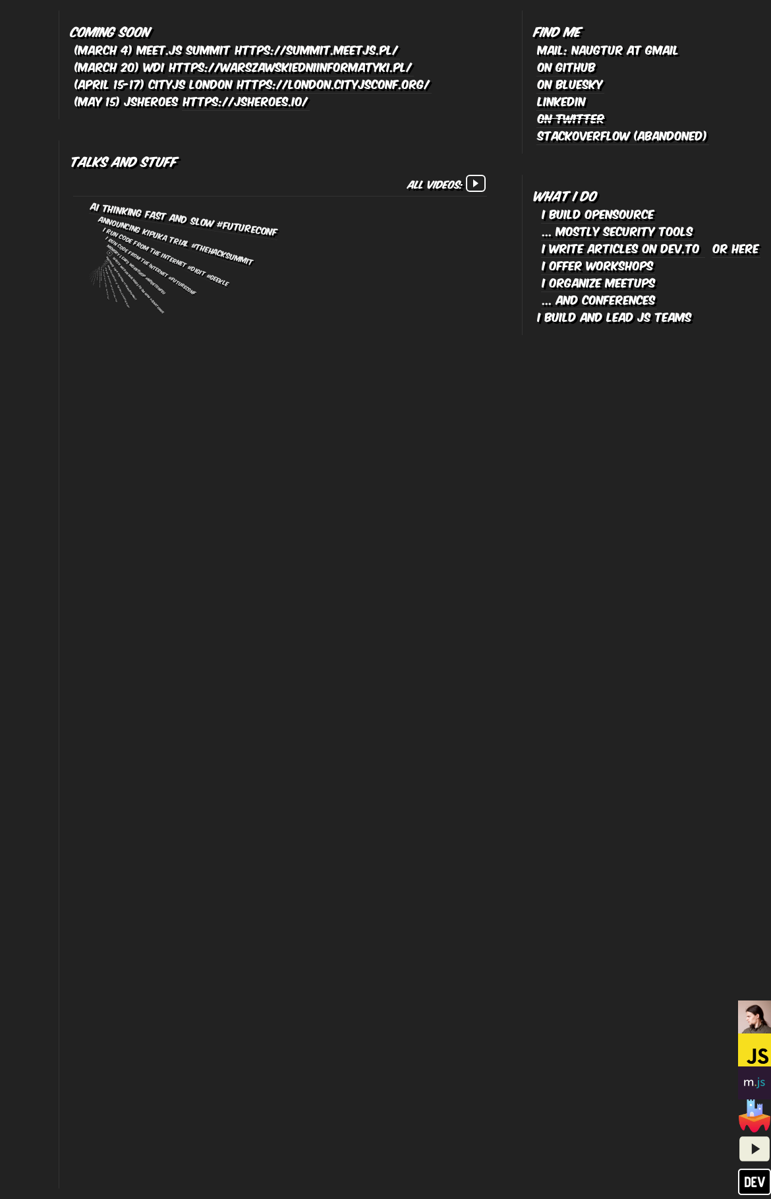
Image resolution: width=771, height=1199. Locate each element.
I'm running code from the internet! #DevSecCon (91, 273)
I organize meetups (599, 281)
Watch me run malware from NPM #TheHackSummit (94, 275)
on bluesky (570, 83)
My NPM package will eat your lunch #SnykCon (91, 269)
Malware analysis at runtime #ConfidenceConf (118, 286)
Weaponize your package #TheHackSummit (121, 278)
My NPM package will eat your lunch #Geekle (91, 269)
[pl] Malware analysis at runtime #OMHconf (95, 277)
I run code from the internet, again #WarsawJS (105, 284)
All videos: (446, 183)
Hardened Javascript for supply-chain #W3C (111, 284)
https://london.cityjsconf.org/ (333, 83)
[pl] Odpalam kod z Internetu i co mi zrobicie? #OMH (91, 272)
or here (736, 247)
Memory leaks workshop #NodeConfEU (136, 269)
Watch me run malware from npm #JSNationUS (138, 285)
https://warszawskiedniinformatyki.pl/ (291, 66)
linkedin (562, 100)
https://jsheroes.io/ (245, 100)
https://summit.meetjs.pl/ (317, 48)
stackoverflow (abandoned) (623, 134)
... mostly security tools (617, 230)
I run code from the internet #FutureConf (151, 265)
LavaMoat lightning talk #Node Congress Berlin (93, 275)
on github (567, 66)
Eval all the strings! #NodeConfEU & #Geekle (91, 271)
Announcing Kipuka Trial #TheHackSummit (176, 239)
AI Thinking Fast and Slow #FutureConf (184, 218)
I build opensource (598, 213)
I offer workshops (598, 264)
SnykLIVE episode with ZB (92, 270)
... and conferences (599, 298)
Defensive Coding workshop (100, 277)
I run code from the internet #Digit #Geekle (166, 256)
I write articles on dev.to (623, 247)
